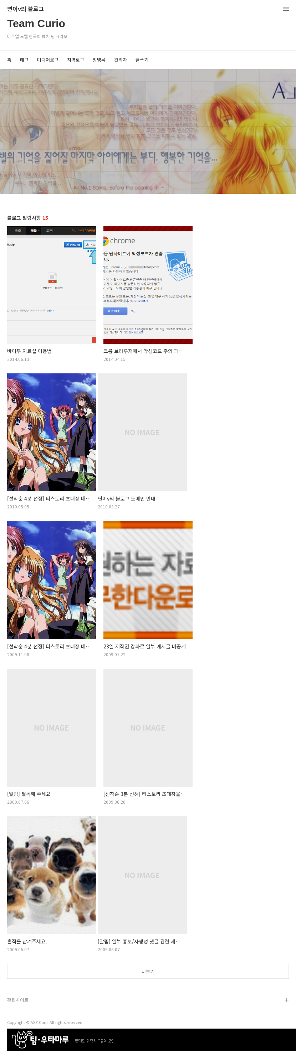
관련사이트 (18, 1000)
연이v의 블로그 (25, 9)
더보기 (148, 971)
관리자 (120, 59)
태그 (24, 59)
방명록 (99, 59)
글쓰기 (142, 59)
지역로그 (75, 59)
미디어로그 (47, 59)
